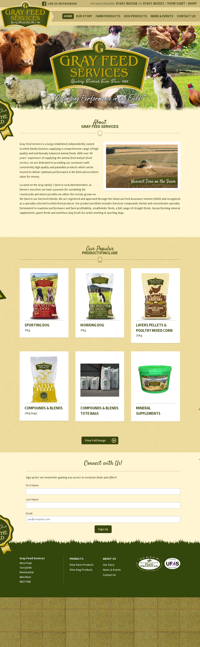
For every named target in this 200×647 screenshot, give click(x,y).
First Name (32, 485)
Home (68, 16)
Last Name (32, 499)
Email (29, 513)
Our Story (84, 16)
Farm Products (108, 16)
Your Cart (176, 3)
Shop (192, 3)
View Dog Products (81, 570)
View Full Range (95, 440)
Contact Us (186, 16)
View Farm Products (82, 565)
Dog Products (135, 16)
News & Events (162, 16)
